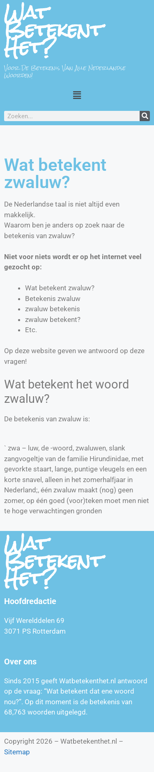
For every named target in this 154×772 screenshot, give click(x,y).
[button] (77, 95)
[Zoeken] (145, 116)
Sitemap (17, 752)
